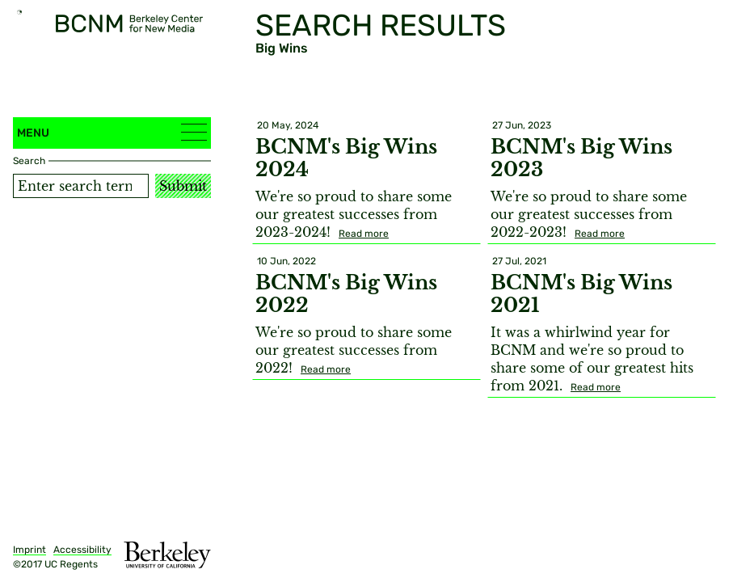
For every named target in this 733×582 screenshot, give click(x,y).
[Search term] (81, 186)
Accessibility (82, 549)
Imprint (29, 549)
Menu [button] (112, 132)
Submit (183, 186)
